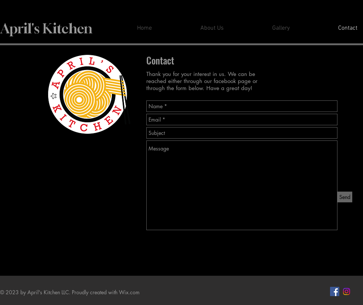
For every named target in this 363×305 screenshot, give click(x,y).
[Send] (344, 197)
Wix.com (129, 292)
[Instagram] (346, 291)
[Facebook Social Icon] (334, 291)
